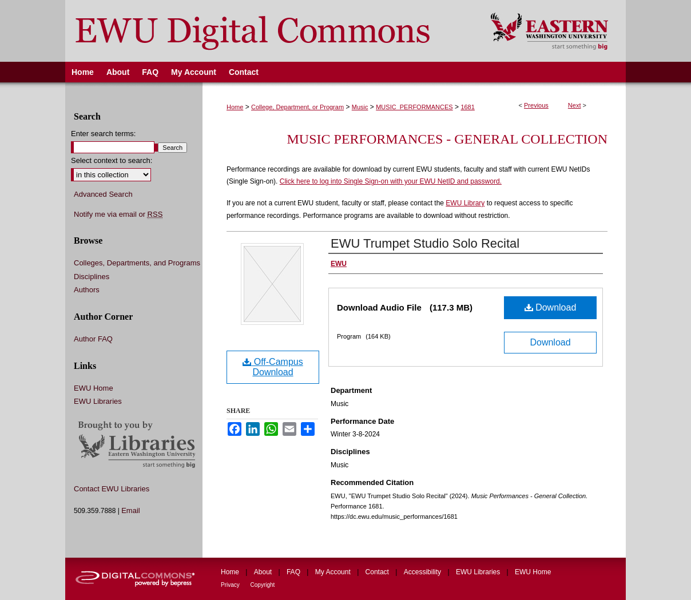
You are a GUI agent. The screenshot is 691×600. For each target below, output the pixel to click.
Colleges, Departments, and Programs (137, 263)
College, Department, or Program (297, 107)
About (264, 572)
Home (235, 107)
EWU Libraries (98, 401)
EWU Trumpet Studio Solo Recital (425, 243)
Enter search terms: (103, 133)
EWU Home (93, 388)
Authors (87, 289)
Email (130, 510)
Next (574, 105)
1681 (467, 107)
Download (551, 307)
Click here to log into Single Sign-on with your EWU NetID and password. (391, 181)
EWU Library (465, 203)
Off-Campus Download (273, 367)
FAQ (294, 572)
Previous (536, 105)
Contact (378, 572)
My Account (333, 572)
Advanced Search (103, 194)
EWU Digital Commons (270, 31)
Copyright (263, 585)
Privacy (231, 585)
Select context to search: (111, 160)
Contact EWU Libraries (111, 488)
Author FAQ (93, 339)
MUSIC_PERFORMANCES (414, 107)
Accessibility (423, 572)
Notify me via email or (118, 214)
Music (360, 107)
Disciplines (91, 276)
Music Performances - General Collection (447, 139)
